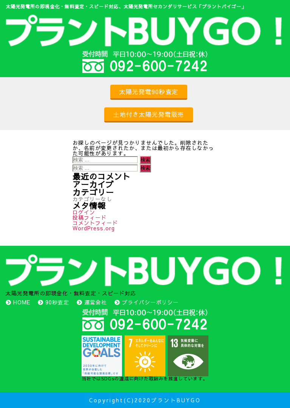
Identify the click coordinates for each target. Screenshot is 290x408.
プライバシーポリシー (150, 302)
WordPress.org (93, 228)
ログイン (83, 212)
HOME (21, 302)
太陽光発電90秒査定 (148, 91)
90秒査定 (57, 302)
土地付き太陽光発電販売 (148, 114)
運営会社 (95, 302)
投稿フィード (89, 217)
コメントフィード (95, 222)
